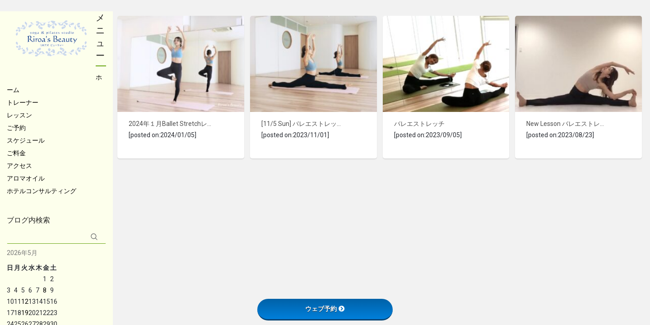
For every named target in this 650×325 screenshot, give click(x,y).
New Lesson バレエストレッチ (568, 123)
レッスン (19, 115)
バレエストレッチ (419, 123)
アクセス (19, 165)
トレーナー (22, 102)
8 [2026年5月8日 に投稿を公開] (44, 290)
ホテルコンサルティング (41, 191)
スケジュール (26, 140)
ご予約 (16, 127)
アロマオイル (26, 178)
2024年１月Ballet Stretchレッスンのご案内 (170, 123)
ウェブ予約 (325, 309)
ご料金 (16, 153)
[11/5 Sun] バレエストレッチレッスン (303, 123)
